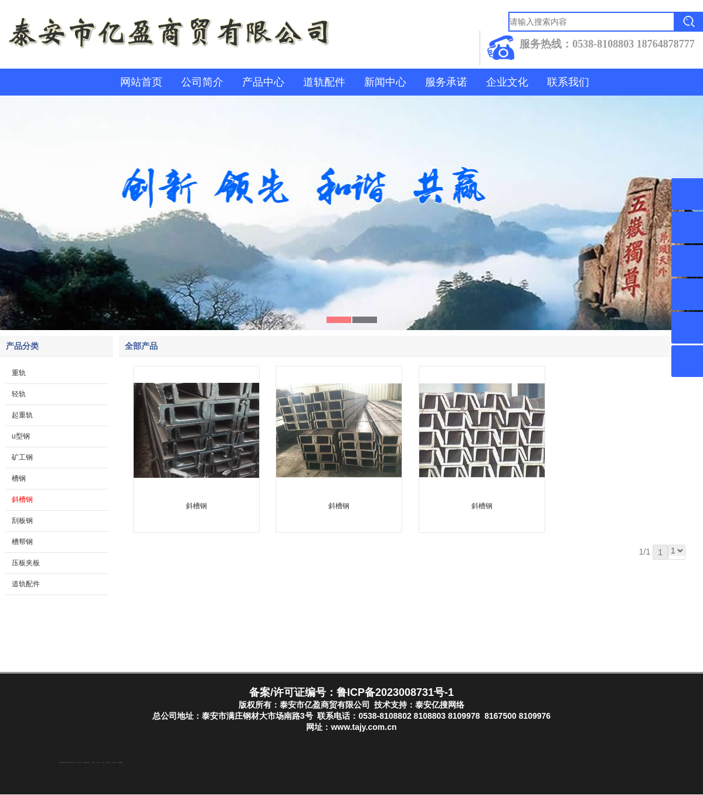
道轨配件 (324, 82)
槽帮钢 (22, 542)
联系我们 (568, 82)
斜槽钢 (22, 499)
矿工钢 (22, 457)
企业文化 (507, 82)
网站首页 (141, 82)
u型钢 (21, 436)
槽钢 (19, 478)
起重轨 (22, 415)
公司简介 (202, 82)
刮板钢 (22, 521)
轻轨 (19, 394)
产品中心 (263, 82)
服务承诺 (446, 82)
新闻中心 (385, 82)
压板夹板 (26, 563)
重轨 (19, 373)
